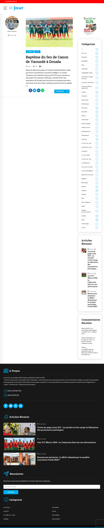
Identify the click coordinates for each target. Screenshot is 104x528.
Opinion (90, 186)
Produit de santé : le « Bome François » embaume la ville (88, 341)
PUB (90, 198)
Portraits (90, 194)
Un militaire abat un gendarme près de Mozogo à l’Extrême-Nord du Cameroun (90, 352)
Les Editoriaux (90, 163)
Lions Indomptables (90, 171)
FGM (83, 347)
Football (30, 51)
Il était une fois (90, 127)
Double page (90, 104)
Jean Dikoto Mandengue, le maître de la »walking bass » (89, 332)
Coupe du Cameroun (90, 82)
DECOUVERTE (56, 519)
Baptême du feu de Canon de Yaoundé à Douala (47, 59)
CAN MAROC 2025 (90, 73)
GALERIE (5, 519)
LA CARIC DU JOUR (9, 515)
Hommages (90, 120)
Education (90, 112)
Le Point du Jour (90, 159)
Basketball (90, 61)
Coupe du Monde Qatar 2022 (90, 87)
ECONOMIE (55, 507)
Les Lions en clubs (90, 167)
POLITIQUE (6, 507)
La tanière (90, 151)
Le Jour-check (90, 155)
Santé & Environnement (90, 211)
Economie (90, 108)
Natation (90, 179)
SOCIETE (6, 511)
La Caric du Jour (90, 143)
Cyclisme (90, 96)
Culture (90, 92)
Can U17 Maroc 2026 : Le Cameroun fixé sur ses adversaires (93, 281)
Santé (90, 206)
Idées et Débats (90, 124)
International (90, 135)
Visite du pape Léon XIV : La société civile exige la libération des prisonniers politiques (93, 260)
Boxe (90, 65)
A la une (90, 53)
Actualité (90, 57)
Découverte (90, 100)
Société (90, 216)
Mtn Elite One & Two (90, 175)
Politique (90, 190)
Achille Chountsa (12, 24)
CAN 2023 (90, 69)
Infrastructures (90, 131)
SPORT (54, 511)
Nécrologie (90, 183)
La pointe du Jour (90, 147)
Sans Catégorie (90, 202)
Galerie (90, 116)
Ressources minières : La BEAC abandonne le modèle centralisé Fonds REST (92, 300)
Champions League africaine (90, 77)
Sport (37, 51)
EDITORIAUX (55, 515)
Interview (90, 139)
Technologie (90, 224)
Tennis (90, 228)
